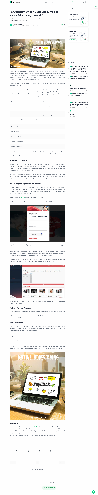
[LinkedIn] (51, 482)
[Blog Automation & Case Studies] (84, 85)
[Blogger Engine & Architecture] (83, 66)
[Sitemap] (38, 478)
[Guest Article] (32, 478)
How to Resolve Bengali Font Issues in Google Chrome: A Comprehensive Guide (79, 96)
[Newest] (13, 462)
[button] (83, 2)
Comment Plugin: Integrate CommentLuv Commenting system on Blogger (79, 105)
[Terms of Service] (71, 478)
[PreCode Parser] (56, 478)
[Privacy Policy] (63, 478)
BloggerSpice (50, 491)
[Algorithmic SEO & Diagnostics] (83, 76)
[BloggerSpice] (19, 24)
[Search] (85, 2)
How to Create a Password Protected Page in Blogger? (79, 113)
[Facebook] (44, 482)
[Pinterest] (53, 482)
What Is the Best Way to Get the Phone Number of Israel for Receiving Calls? (78, 88)
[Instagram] (46, 482)
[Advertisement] (37, 33)
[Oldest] (62, 462)
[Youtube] (50, 482)
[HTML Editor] (49, 478)
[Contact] (43, 478)
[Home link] (37, 462)
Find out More (73, 23)
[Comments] (61, 25)
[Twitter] (48, 482)
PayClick (22, 197)
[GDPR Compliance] (49, 488)
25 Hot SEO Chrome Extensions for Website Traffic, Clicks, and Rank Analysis (79, 79)
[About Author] (26, 478)
